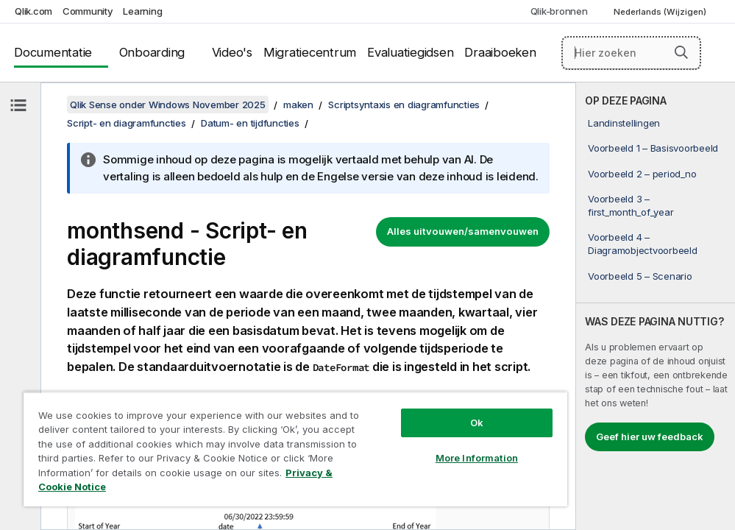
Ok (476, 422)
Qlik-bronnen (559, 11)
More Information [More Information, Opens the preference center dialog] (477, 458)
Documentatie (53, 52)
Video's (232, 52)
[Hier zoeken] (631, 53)
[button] (681, 52)
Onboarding (152, 52)
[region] (295, 449)
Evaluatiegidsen (410, 52)
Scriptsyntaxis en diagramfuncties (404, 104)
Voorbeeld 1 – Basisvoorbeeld (653, 148)
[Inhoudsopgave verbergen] (18, 105)
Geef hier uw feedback (649, 436)
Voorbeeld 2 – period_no (642, 174)
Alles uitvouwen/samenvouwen (463, 231)
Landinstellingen (624, 123)
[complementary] (655, 306)
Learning (142, 11)
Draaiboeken (500, 52)
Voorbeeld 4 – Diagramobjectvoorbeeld (642, 243)
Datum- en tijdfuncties (250, 123)
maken (298, 104)
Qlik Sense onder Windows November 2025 (168, 104)
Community (88, 11)
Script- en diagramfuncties (126, 123)
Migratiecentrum (309, 52)
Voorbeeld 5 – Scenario (640, 276)
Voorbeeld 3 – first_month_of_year (630, 205)
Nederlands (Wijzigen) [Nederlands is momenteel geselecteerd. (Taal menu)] (661, 12)
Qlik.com (33, 11)
